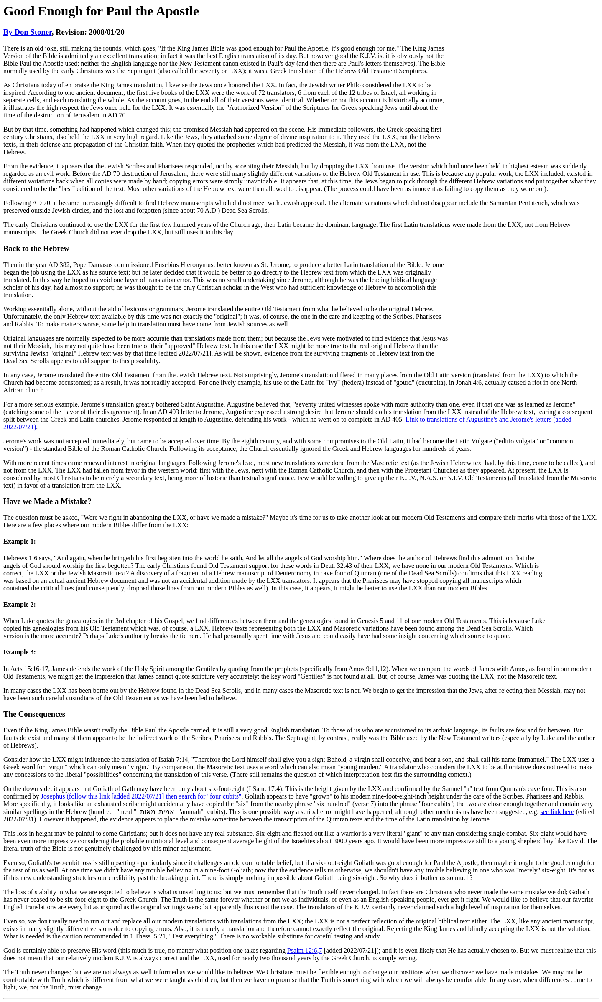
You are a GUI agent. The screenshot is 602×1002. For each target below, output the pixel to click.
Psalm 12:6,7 (304, 950)
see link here (557, 811)
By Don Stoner (27, 32)
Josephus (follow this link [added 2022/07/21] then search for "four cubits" (141, 796)
